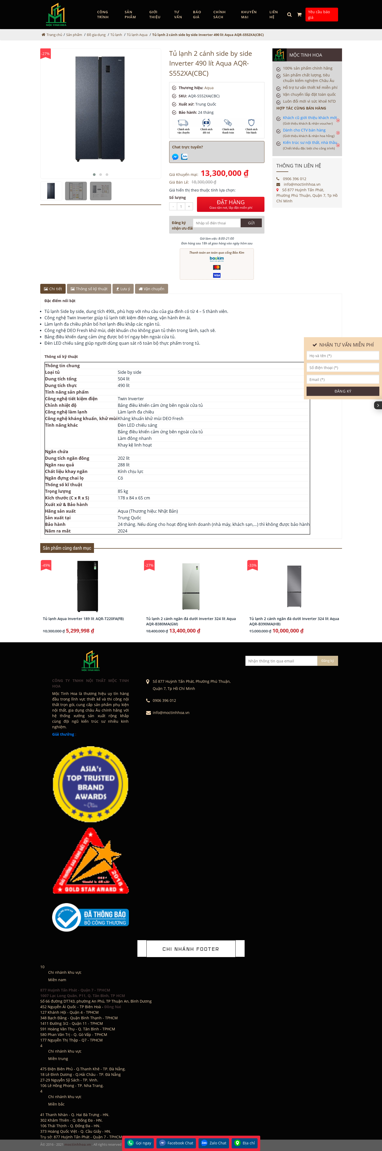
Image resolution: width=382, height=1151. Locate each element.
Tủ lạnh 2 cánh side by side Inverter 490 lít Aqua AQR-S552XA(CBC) (208, 34)
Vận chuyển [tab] (151, 288)
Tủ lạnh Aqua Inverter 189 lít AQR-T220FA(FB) (83, 618)
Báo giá (197, 15)
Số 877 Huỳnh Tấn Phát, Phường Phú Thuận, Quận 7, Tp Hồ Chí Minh (307, 195)
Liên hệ (273, 15)
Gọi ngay (139, 1143)
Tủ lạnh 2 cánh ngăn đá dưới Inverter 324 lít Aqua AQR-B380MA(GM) (191, 621)
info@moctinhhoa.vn (298, 184)
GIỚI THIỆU (155, 15)
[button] (94, 174)
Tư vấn (178, 15)
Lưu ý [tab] (123, 288)
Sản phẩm (130, 15)
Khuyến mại (249, 15)
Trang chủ (54, 34)
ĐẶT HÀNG (231, 204)
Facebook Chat (176, 1143)
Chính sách (219, 15)
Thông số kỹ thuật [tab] (89, 288)
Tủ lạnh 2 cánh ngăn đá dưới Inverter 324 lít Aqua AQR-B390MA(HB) (294, 621)
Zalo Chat (213, 1143)
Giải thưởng (63, 734)
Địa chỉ (244, 1143)
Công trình (103, 15)
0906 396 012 (291, 178)
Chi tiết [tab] (53, 288)
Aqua (209, 87)
